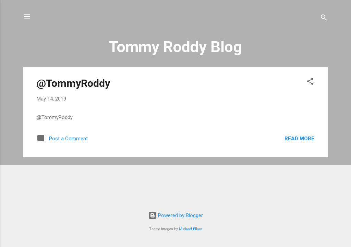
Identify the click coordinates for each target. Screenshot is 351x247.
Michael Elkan (190, 229)
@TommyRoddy (73, 83)
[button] (310, 82)
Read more (299, 139)
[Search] (324, 18)
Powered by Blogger (175, 215)
